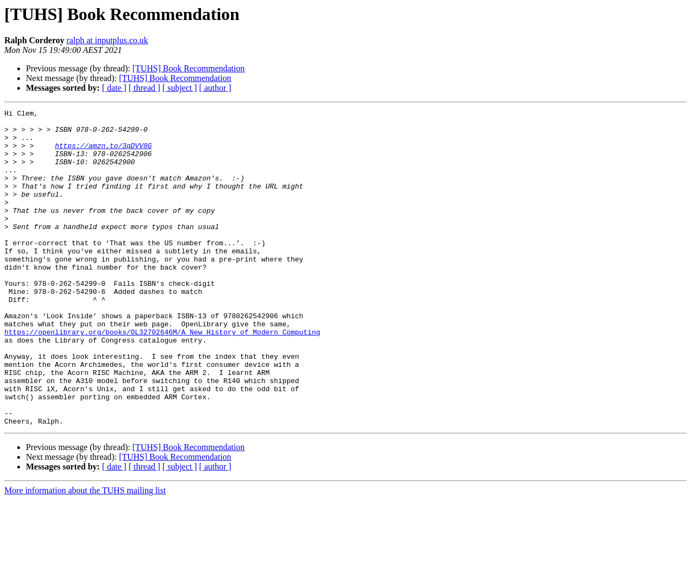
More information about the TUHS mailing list (85, 553)
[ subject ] (179, 87)
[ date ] (114, 87)
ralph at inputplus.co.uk (107, 40)
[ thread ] (144, 87)
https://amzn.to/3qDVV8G (103, 153)
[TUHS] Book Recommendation (188, 68)
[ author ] (215, 87)
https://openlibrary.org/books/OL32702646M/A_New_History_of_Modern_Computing (162, 377)
